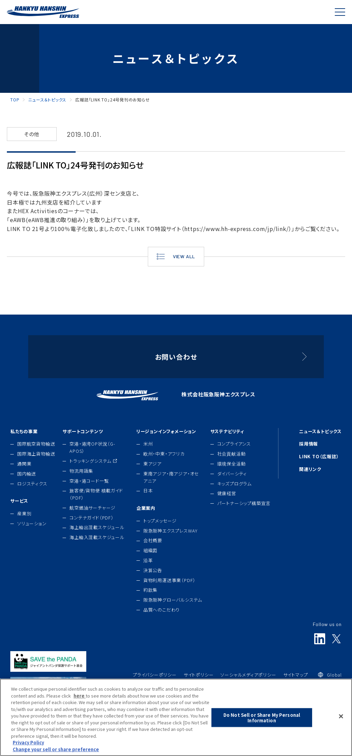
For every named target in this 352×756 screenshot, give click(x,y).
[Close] (341, 723)
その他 (32, 134)
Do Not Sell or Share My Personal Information (261, 725)
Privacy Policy (28, 749)
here (80, 702)
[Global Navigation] (340, 12)
